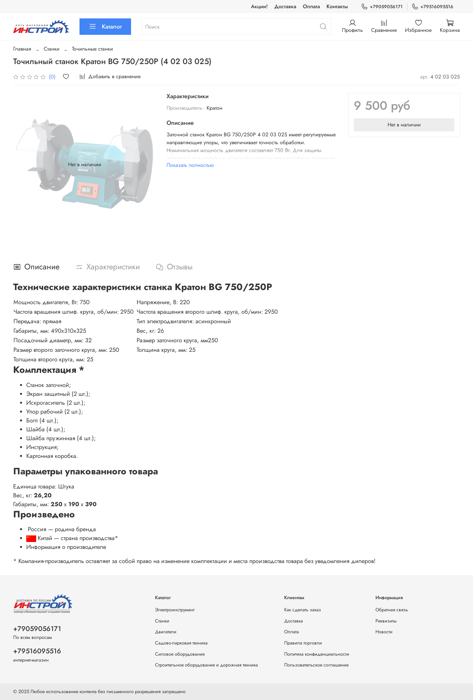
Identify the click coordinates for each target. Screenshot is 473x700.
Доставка (285, 6)
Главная (22, 49)
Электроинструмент (174, 609)
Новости (384, 631)
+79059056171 (382, 6)
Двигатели (165, 631)
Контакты (337, 6)
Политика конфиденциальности (316, 654)
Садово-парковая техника (181, 643)
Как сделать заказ (302, 609)
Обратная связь (391, 609)
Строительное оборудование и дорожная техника (206, 665)
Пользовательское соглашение (316, 665)
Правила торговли (303, 643)
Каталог (105, 26)
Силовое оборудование (180, 654)
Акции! (259, 6)
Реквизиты (385, 621)
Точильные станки (92, 49)
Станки (51, 49)
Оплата (311, 6)
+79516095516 (432, 6)
